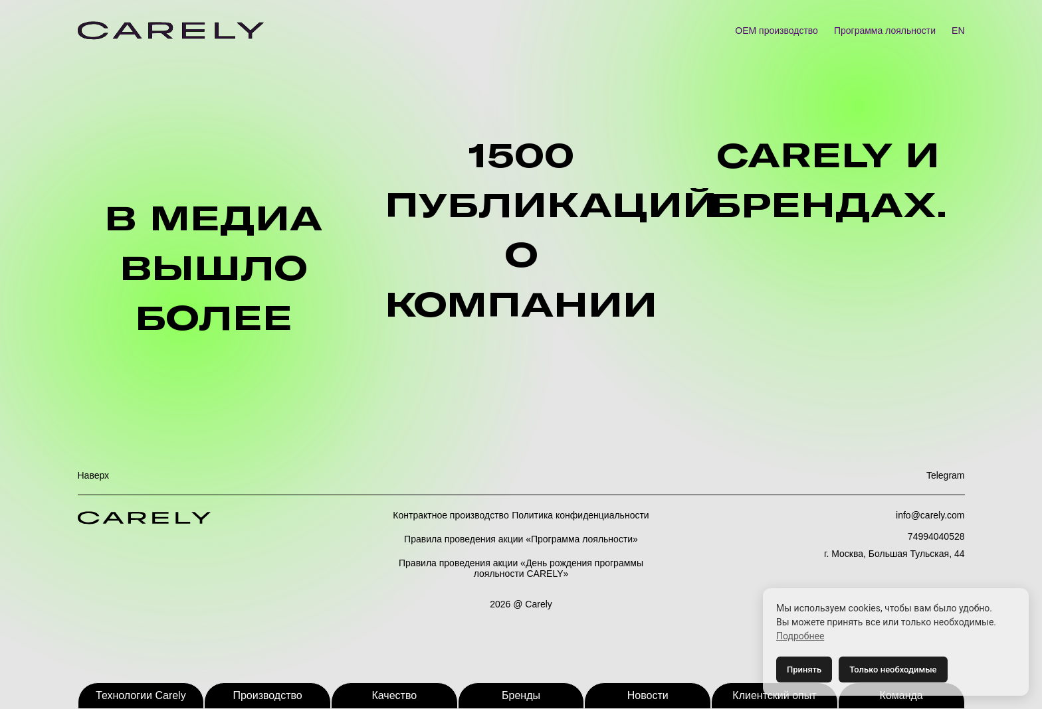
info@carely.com (930, 515)
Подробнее (800, 636)
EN (958, 30)
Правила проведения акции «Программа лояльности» (521, 539)
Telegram (945, 475)
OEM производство (776, 30)
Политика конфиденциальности (580, 515)
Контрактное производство (450, 515)
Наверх (94, 475)
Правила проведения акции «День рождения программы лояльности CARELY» (521, 568)
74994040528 (936, 536)
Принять (804, 669)
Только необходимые (892, 669)
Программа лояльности (885, 30)
